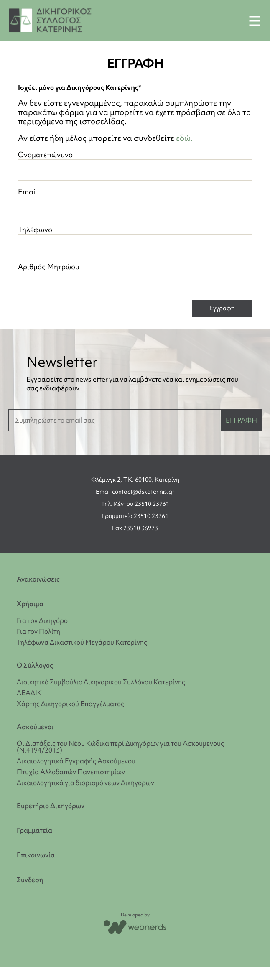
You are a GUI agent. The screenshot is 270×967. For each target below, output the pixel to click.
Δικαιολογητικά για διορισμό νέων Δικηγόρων (85, 782)
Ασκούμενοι (35, 726)
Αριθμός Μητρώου (135, 277)
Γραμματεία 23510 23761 (135, 516)
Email (135, 202)
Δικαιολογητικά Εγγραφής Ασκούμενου (76, 760)
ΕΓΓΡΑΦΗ (241, 420)
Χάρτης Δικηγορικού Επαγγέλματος (70, 703)
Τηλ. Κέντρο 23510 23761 (135, 504)
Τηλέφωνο (135, 240)
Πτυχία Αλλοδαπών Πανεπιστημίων (71, 771)
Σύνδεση (30, 879)
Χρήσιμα (30, 604)
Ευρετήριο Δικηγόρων (50, 805)
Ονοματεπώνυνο (135, 165)
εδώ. (184, 138)
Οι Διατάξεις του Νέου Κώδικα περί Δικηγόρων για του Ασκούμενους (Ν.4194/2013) (120, 747)
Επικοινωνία (36, 855)
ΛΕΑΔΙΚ (29, 692)
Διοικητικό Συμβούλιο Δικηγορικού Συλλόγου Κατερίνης (101, 681)
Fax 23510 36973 (135, 528)
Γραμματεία (34, 830)
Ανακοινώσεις (38, 579)
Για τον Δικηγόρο (42, 620)
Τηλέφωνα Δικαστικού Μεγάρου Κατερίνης (82, 642)
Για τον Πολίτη (38, 631)
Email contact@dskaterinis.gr (135, 491)
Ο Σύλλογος (35, 665)
